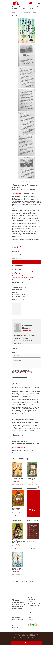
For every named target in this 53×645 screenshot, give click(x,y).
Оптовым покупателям (33, 605)
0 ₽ (31, 3)
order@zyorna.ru (20, 447)
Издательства (31, 615)
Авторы (29, 614)
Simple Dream (35, 637)
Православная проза (17, 14)
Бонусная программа (17, 619)
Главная (14, 12)
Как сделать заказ (32, 599)
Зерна (16, 2)
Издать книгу (15, 614)
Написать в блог (16, 617)
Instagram (14, 625)
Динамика (22, 637)
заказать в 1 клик (18, 265)
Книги (19, 12)
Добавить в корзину (26, 262)
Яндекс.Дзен (15, 624)
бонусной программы (26, 372)
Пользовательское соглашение (27, 635)
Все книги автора (26, 330)
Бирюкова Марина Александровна (24, 190)
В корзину (17, 515)
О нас (29, 607)
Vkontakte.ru (15, 627)
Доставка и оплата (32, 601)
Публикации (31, 619)
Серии (29, 617)
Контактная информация (34, 603)
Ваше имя (15, 352)
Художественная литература (30, 12)
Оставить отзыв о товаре (18, 615)
